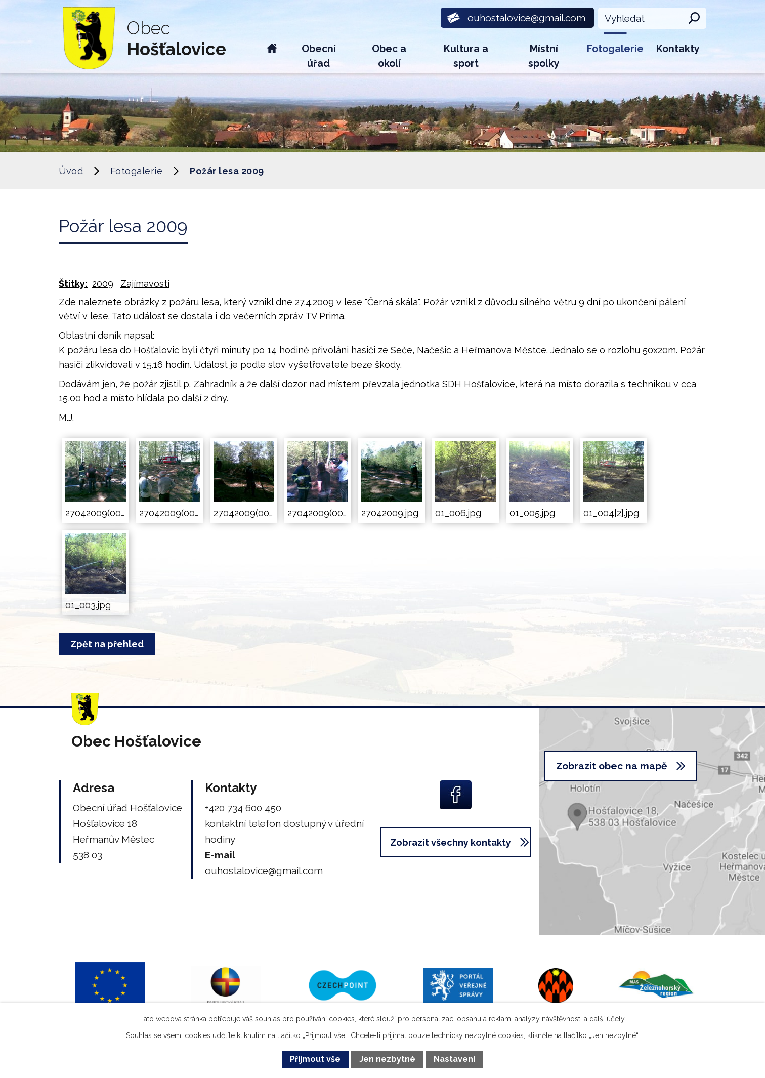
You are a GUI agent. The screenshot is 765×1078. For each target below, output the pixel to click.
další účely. (607, 1019)
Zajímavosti (144, 283)
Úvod (272, 53)
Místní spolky (544, 56)
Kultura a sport (466, 56)
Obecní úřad (319, 56)
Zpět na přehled (109, 644)
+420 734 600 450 (243, 807)
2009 (102, 283)
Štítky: (73, 283)
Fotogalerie (615, 49)
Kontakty (678, 49)
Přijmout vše (315, 1059)
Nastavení (454, 1059)
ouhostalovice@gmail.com (264, 870)
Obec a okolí (389, 56)
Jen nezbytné (387, 1059)
